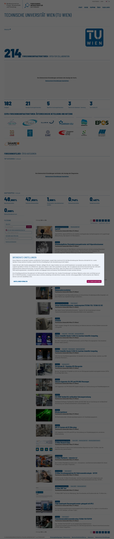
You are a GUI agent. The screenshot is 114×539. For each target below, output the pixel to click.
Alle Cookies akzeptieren (94, 281)
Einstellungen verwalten (20, 281)
